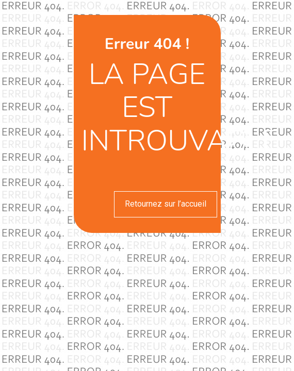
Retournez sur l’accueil (165, 204)
